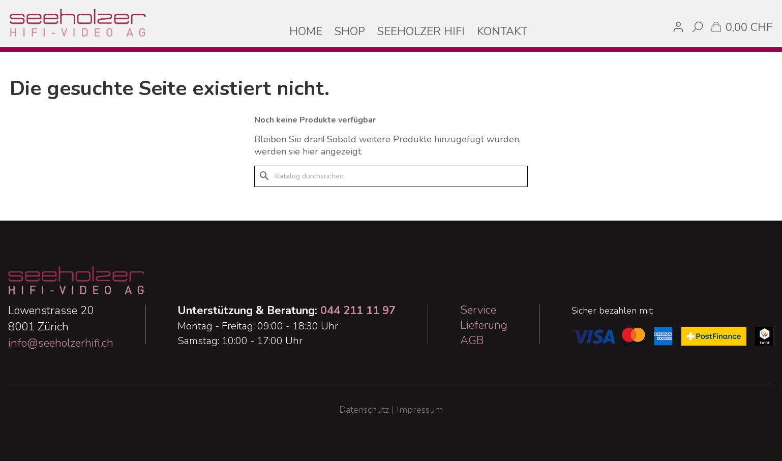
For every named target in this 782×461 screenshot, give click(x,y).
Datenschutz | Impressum (391, 410)
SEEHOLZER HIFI (421, 31)
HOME (305, 31)
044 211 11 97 (358, 310)
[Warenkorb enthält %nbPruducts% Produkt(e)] (740, 26)
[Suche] (391, 176)
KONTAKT (502, 31)
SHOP (350, 31)
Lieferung (483, 325)
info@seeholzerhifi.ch (60, 343)
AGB (472, 340)
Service (478, 310)
